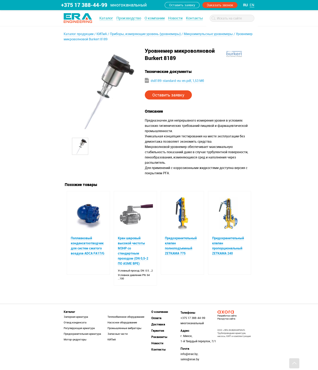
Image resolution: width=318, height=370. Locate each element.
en (252, 4)
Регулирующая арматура (79, 328)
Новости (175, 18)
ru (245, 4)
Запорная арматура (76, 317)
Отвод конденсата (75, 322)
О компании (155, 18)
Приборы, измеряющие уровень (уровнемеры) (145, 34)
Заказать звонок (220, 5)
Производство (128, 18)
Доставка (158, 324)
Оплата (156, 318)
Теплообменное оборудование (125, 317)
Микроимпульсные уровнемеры (208, 34)
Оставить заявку (182, 5)
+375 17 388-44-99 (84, 5)
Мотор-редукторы (75, 339)
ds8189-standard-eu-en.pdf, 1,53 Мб (177, 80)
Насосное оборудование (122, 322)
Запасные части (117, 334)
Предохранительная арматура (82, 334)
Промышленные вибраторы (124, 328)
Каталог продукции (78, 34)
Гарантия (157, 330)
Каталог (106, 18)
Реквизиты (159, 337)
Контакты (194, 18)
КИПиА (102, 34)
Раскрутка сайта (226, 318)
